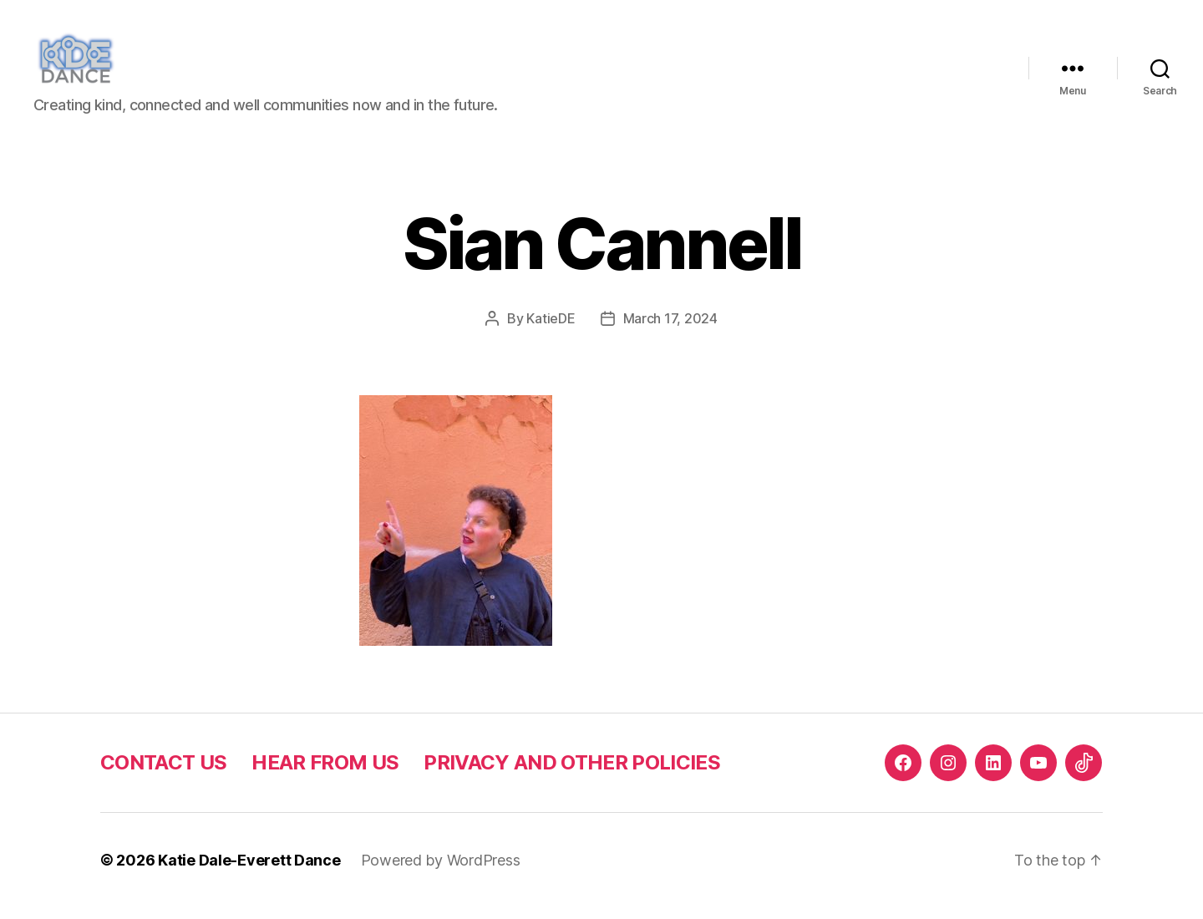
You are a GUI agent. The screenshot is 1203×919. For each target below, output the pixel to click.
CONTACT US (163, 774)
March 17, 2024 (670, 330)
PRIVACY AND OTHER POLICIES (572, 774)
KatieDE (550, 330)
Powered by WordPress (440, 872)
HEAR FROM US (324, 774)
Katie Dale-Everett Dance (249, 872)
